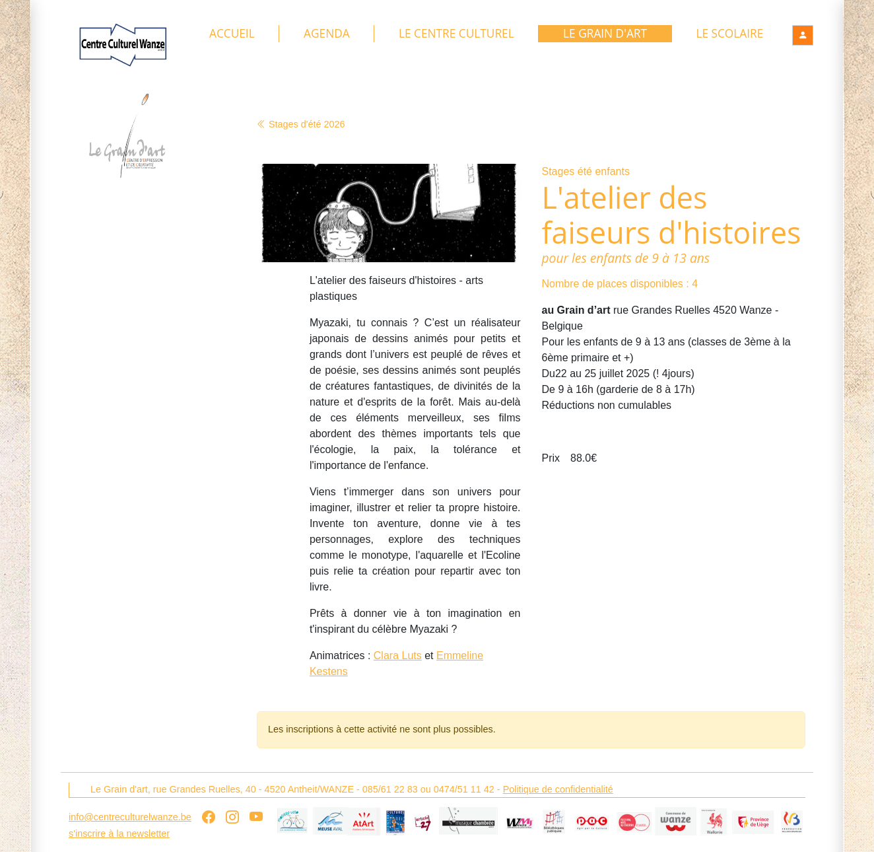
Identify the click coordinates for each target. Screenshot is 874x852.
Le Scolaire (729, 34)
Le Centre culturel (456, 34)
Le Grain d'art (605, 34)
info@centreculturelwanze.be (130, 817)
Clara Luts (398, 656)
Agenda (327, 34)
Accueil (232, 34)
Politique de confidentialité (558, 789)
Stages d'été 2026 (301, 124)
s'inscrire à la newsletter (119, 833)
